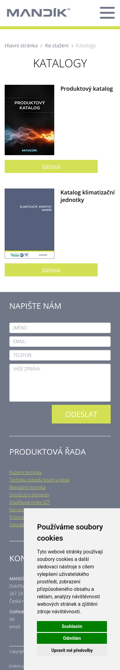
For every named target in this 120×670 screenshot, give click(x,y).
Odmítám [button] (72, 638)
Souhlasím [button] (72, 626)
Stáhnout (51, 166)
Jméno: (20, 328)
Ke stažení (57, 45)
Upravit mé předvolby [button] (72, 650)
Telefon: (22, 355)
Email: (19, 341)
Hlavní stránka (21, 45)
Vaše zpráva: (27, 369)
